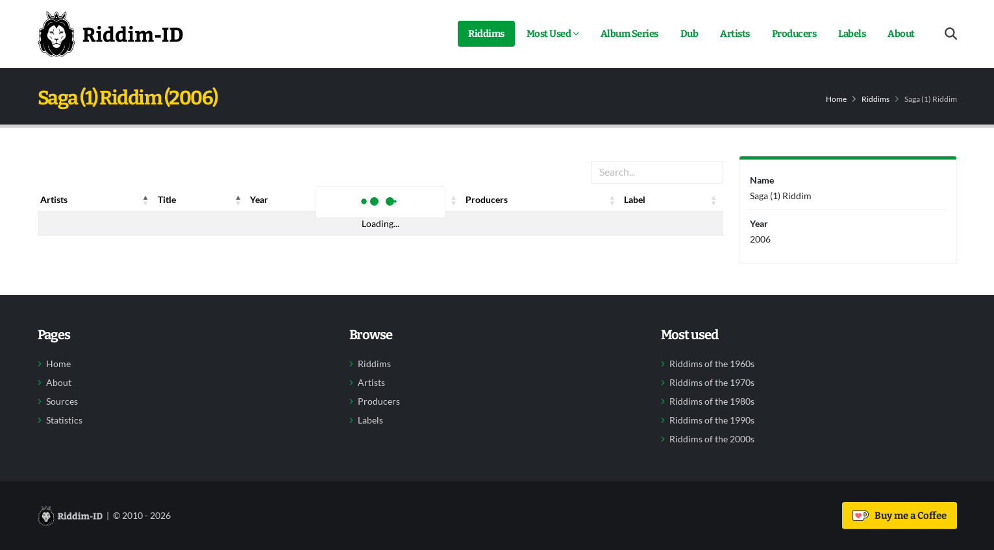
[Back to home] (110, 33)
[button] (146, 199)
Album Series (629, 34)
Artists (735, 34)
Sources (62, 401)
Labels (851, 34)
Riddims (486, 34)
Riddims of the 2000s (711, 439)
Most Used (549, 34)
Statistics (64, 420)
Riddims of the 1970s (711, 382)
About (901, 34)
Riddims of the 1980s (711, 401)
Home (836, 99)
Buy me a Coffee (899, 515)
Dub (689, 34)
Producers (794, 34)
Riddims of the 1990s (711, 420)
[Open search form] (951, 34)
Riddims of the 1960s (711, 364)
